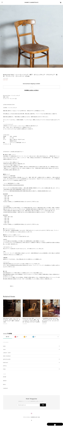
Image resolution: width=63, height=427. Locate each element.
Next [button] (61, 36)
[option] (31, 36)
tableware (5, 362)
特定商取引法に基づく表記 (35, 417)
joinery (5, 365)
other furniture (7, 355)
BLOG (4, 384)
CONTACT (5, 388)
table (4, 346)
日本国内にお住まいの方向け (31, 90)
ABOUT (5, 380)
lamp (4, 369)
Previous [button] (1, 36)
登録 (43, 404)
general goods (6, 359)
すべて (7, 336)
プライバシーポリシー (27, 417)
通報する (11, 286)
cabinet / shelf (6, 352)
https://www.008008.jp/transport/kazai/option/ (13, 184)
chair (4, 349)
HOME (4, 376)
